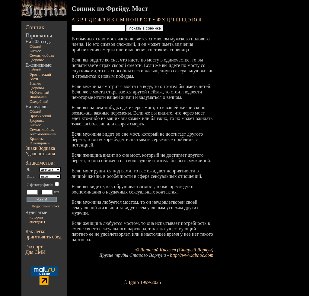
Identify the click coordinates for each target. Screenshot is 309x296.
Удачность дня (40, 153)
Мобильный (39, 92)
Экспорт (33, 246)
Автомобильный (43, 134)
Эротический (40, 74)
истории (36, 217)
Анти (34, 79)
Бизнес (35, 51)
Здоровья (37, 88)
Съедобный (39, 101)
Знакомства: (40, 162)
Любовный (39, 97)
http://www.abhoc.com (191, 255)
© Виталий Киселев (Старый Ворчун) (174, 249)
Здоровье (37, 60)
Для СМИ (35, 252)
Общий (35, 46)
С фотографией (39, 185)
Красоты (37, 139)
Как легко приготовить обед (43, 234)
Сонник (34, 27)
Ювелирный (40, 143)
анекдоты (37, 222)
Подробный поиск (45, 206)
